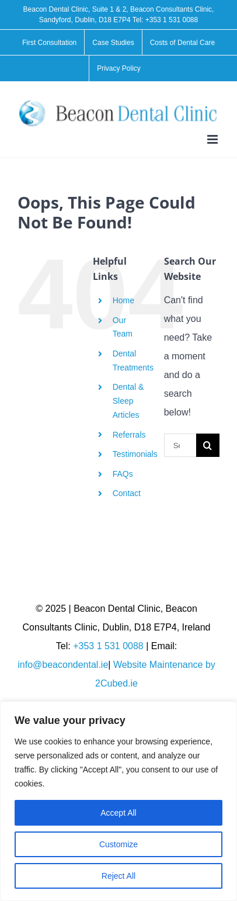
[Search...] (180, 445)
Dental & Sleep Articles (128, 401)
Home (123, 300)
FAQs (123, 474)
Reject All (118, 876)
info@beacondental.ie (63, 665)
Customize (118, 844)
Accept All (118, 812)
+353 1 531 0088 (171, 20)
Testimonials (135, 454)
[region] (118, 801)
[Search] (207, 445)
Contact (127, 493)
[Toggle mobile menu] (213, 139)
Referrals (129, 434)
